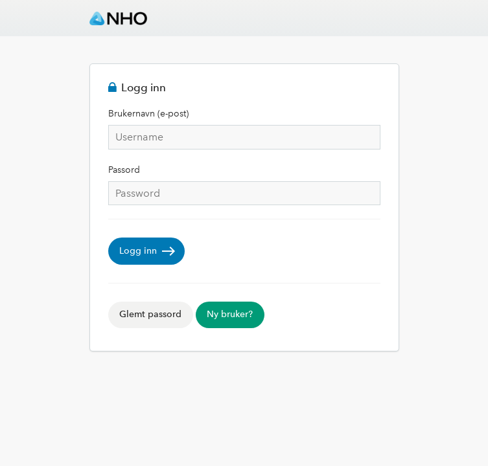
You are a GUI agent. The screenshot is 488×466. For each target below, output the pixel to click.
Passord (124, 169)
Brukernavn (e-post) (148, 113)
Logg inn (138, 250)
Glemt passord (150, 314)
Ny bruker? (230, 314)
